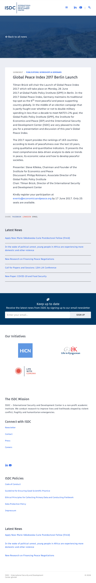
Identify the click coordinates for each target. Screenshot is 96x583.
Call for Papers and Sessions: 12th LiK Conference (30, 267)
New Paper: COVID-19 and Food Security (26, 276)
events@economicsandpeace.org (32, 198)
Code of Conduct (13, 484)
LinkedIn (27, 217)
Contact (8, 434)
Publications (32, 72)
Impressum (10, 510)
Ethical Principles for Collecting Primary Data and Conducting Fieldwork (39, 497)
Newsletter (10, 427)
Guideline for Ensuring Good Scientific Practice (27, 491)
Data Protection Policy (15, 504)
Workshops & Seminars (51, 72)
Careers (8, 447)
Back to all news (17, 37)
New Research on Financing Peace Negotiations (29, 259)
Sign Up (80, 315)
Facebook (16, 217)
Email (35, 217)
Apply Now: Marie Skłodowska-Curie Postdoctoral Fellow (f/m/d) (37, 238)
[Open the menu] (66, 8)
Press (7, 440)
